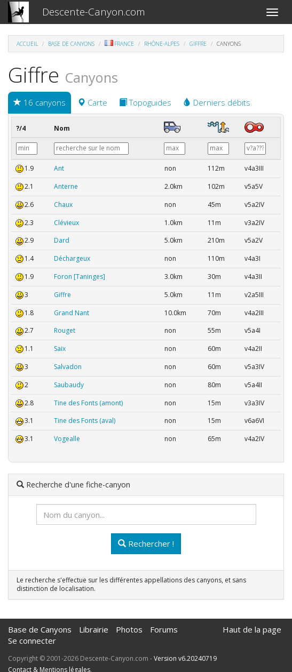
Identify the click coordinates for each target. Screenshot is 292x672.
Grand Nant (71, 312)
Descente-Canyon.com (93, 12)
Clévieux (66, 222)
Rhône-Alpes (161, 43)
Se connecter (32, 640)
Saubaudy (69, 384)
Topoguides (145, 102)
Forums (164, 629)
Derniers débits (216, 102)
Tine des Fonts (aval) (84, 420)
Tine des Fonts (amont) (88, 402)
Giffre (198, 43)
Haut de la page (252, 629)
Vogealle (67, 438)
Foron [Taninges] (79, 276)
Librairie (93, 629)
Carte (92, 102)
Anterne (66, 186)
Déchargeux (72, 258)
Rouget (64, 330)
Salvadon (68, 366)
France (119, 43)
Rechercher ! (146, 543)
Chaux (63, 204)
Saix (60, 348)
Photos (129, 629)
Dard (61, 240)
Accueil (27, 43)
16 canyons (39, 102)
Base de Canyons (71, 43)
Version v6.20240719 (185, 658)
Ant (59, 168)
